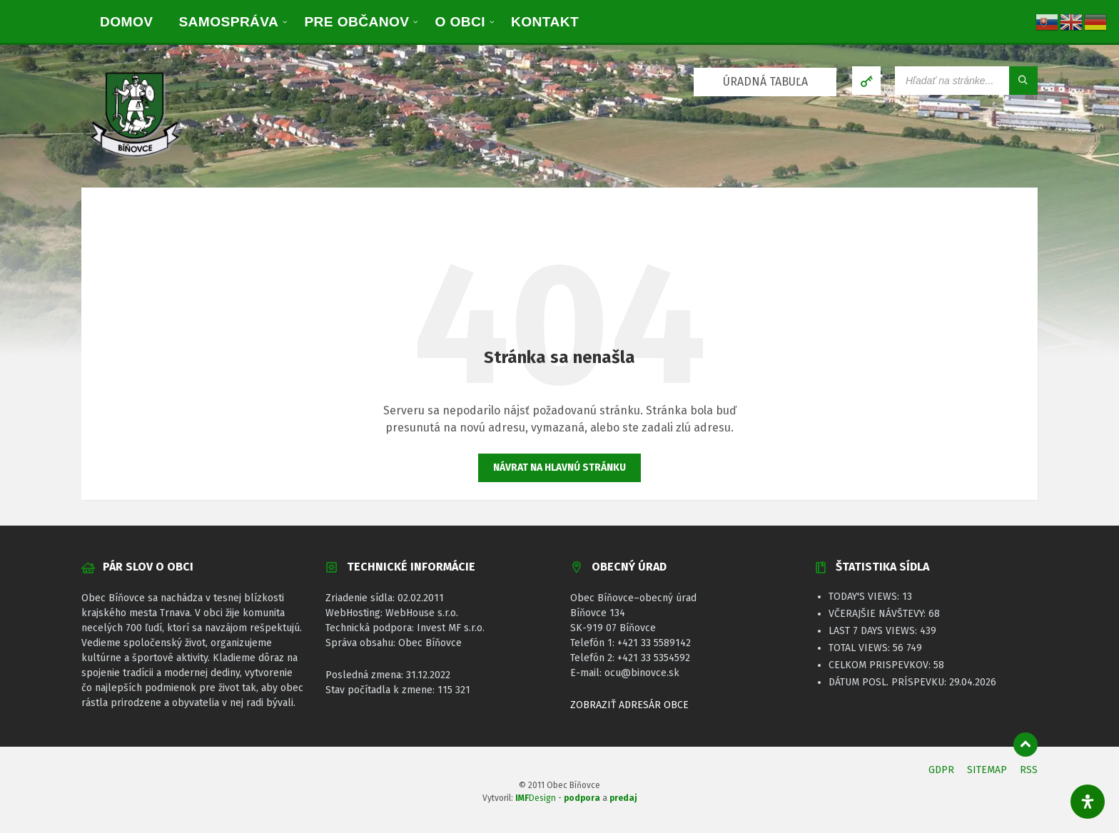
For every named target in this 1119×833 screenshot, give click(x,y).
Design (535, 798)
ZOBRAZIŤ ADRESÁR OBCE (629, 705)
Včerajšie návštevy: (878, 614)
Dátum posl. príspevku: (889, 682)
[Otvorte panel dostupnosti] (1087, 802)
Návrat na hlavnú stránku (559, 467)
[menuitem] (126, 21)
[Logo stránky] (134, 158)
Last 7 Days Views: (874, 631)
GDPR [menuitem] (941, 770)
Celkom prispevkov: (881, 665)
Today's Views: (865, 597)
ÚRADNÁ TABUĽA (765, 81)
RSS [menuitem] (1029, 770)
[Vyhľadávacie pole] (966, 80)
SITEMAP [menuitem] (987, 770)
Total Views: (861, 648)
